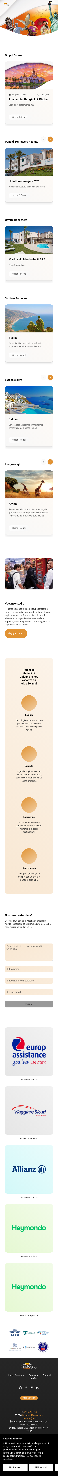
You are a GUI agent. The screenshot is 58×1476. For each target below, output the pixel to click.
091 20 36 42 (30, 1415)
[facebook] (26, 1390)
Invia (29, 1007)
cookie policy (9, 1456)
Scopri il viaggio (19, 117)
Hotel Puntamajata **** (24, 181)
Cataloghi (19, 1378)
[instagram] (32, 1390)
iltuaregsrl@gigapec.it (32, 1418)
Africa (13, 504)
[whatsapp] (20, 1390)
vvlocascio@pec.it (29, 1421)
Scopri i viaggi (19, 355)
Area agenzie (29, 1401)
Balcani (13, 419)
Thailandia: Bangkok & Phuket (28, 99)
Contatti (47, 1378)
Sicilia (13, 338)
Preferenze (15, 1467)
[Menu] (50, 3)
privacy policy (33, 1453)
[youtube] (37, 1390)
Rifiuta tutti (41, 1467)
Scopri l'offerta (19, 195)
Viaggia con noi (16, 633)
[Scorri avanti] (50, 139)
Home (10, 1378)
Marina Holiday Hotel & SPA (27, 259)
